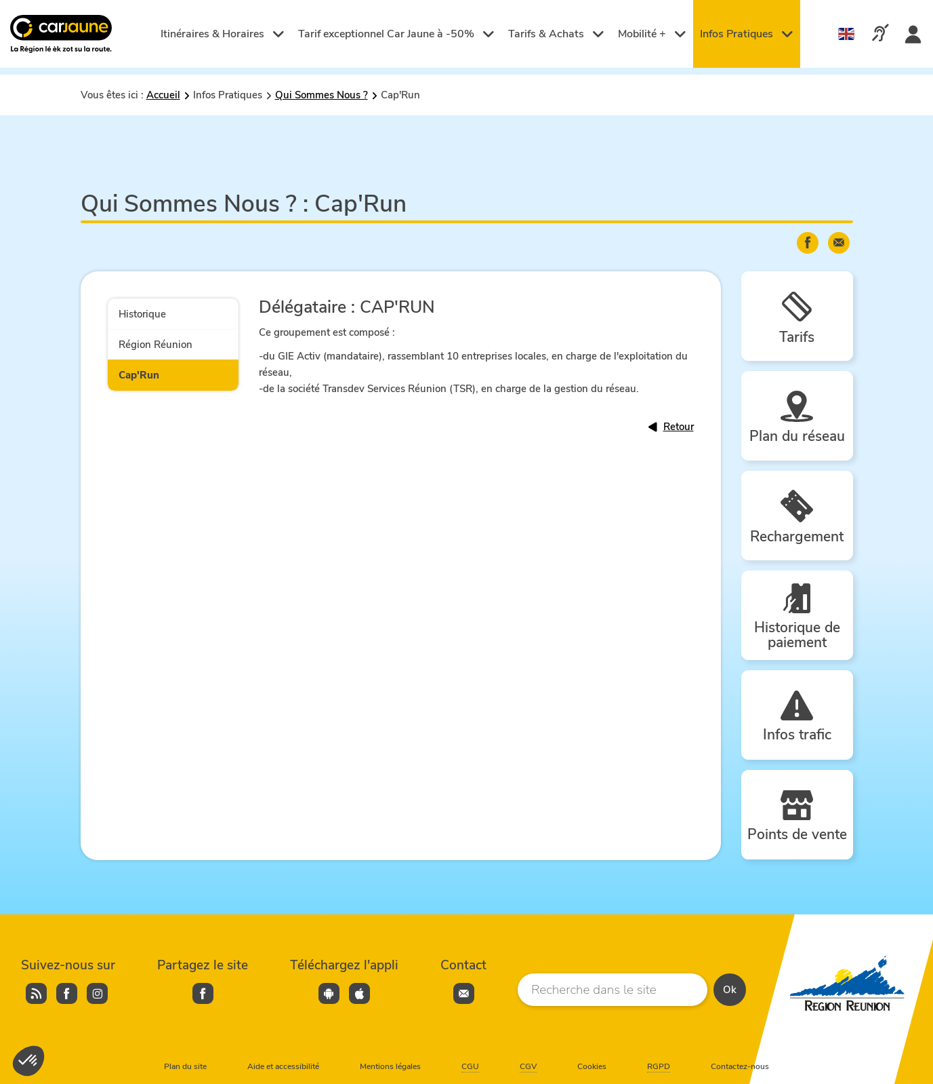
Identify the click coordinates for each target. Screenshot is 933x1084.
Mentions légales (390, 1066)
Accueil (163, 95)
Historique (142, 314)
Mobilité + (652, 33)
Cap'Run (139, 375)
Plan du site (185, 1066)
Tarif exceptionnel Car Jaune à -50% (396, 33)
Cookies (591, 1066)
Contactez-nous (740, 1066)
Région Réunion (155, 344)
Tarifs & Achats (556, 33)
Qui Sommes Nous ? (321, 95)
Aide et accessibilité (283, 1066)
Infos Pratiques (746, 33)
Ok (730, 989)
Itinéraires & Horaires (223, 33)
